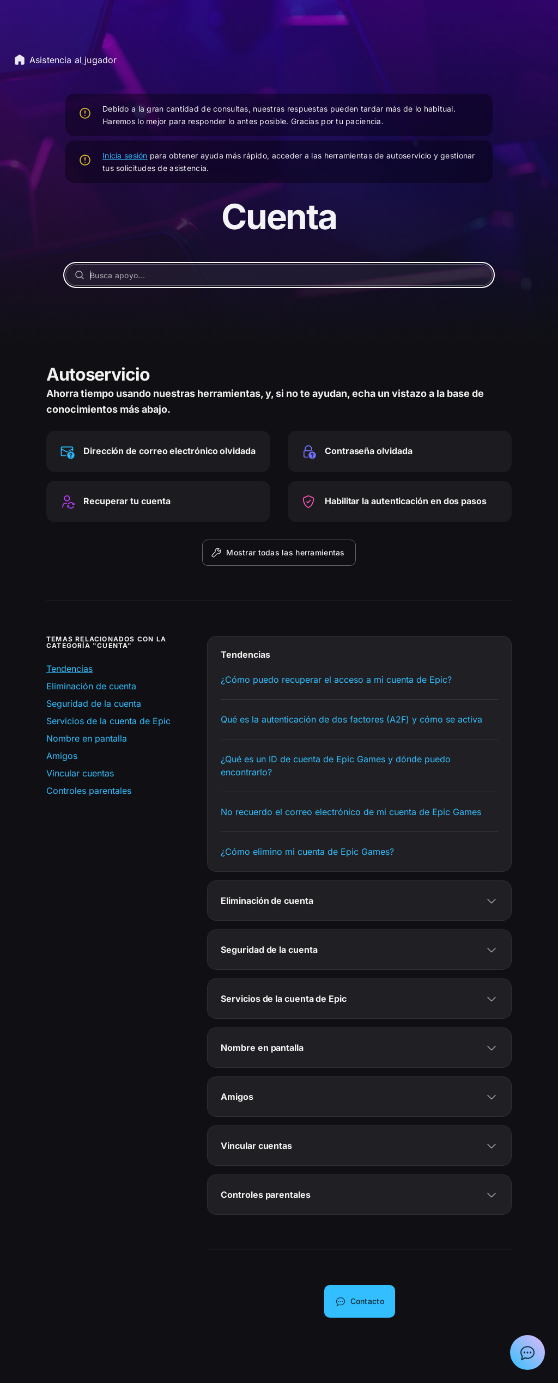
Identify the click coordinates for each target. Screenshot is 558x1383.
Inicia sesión (125, 155)
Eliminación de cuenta (91, 686)
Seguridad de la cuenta (93, 703)
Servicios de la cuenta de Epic (108, 720)
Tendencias (69, 668)
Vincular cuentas (80, 773)
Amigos (61, 755)
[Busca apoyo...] (279, 275)
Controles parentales (88, 790)
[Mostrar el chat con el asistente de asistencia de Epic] (527, 1352)
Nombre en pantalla (86, 738)
